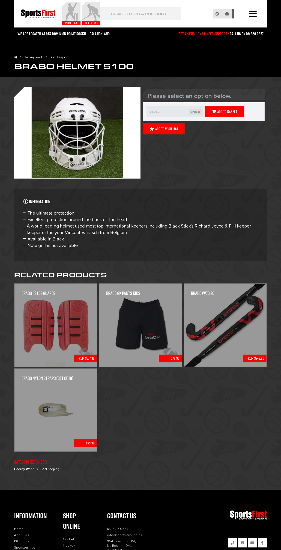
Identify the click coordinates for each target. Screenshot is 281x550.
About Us (21, 535)
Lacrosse (73, 541)
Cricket (71, 528)
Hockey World (34, 57)
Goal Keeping (59, 57)
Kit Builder (22, 541)
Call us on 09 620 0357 (247, 34)
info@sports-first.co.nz (131, 535)
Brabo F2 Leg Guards (38, 293)
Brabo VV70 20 (203, 293)
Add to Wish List (164, 128)
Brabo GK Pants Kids (123, 293)
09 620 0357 (124, 528)
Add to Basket (224, 111)
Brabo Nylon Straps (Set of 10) (47, 378)
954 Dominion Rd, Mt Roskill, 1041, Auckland (134, 543)
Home (19, 528)
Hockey (72, 535)
